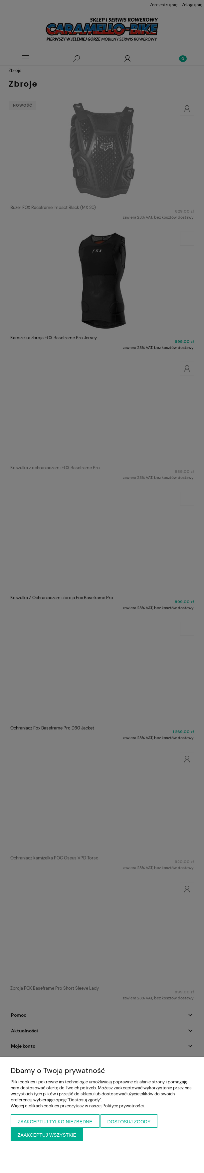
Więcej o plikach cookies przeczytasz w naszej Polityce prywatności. (78, 1106)
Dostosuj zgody (129, 1121)
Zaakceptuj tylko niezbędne (55, 1121)
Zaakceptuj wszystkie (47, 1135)
